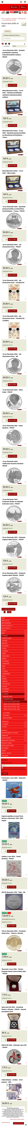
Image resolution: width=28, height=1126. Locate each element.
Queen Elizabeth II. (6, 625)
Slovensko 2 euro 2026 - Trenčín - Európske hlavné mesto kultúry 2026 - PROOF (14, 971)
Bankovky (14, 730)
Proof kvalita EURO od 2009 (11, 701)
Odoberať (5, 773)
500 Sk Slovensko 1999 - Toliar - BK (13, 892)
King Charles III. (6, 628)
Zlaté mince (6, 713)
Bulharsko (14, 646)
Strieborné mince (15, 699)
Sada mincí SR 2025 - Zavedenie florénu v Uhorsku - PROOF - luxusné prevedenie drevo (14, 1009)
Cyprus (14, 648)
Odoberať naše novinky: (7, 762)
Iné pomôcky (14, 748)
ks (5, 85)
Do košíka (12, 85)
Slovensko (14, 694)
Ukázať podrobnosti (6, 1122)
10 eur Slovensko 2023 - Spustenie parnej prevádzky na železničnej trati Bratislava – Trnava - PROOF (13, 209)
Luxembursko (14, 674)
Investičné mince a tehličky (14, 733)
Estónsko (14, 651)
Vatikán (14, 726)
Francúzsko (14, 656)
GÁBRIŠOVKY (14, 735)
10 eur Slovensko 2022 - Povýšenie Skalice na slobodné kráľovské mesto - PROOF (12, 502)
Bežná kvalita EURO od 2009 (11, 704)
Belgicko (14, 643)
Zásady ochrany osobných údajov (17, 1119)
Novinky (14, 631)
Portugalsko (14, 684)
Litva (14, 669)
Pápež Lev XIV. (5, 620)
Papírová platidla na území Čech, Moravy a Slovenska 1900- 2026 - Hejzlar (13, 818)
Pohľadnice (14, 756)
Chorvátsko (14, 663)
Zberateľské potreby (14, 745)
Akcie (3, 618)
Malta (14, 676)
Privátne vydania (6, 743)
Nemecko (14, 681)
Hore (4, 609)
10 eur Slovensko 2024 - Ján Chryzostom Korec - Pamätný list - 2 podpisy (13, 318)
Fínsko (14, 653)
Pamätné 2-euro (14, 638)
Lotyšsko (14, 671)
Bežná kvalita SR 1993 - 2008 (11, 709)
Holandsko (14, 661)
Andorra (14, 641)
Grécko (14, 658)
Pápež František (6, 623)
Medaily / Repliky (14, 753)
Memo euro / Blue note (14, 740)
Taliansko (14, 724)
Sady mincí (15, 715)
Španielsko (14, 721)
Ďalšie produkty (10, 609)
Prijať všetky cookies (18, 1123)
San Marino (14, 689)
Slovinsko (14, 691)
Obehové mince (7, 718)
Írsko (14, 666)
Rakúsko (14, 686)
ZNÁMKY (14, 750)
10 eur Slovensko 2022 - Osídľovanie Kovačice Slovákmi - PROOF (13, 464)
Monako (14, 679)
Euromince (14, 636)
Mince (14, 633)
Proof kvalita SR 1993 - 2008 (11, 706)
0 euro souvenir (14, 738)
